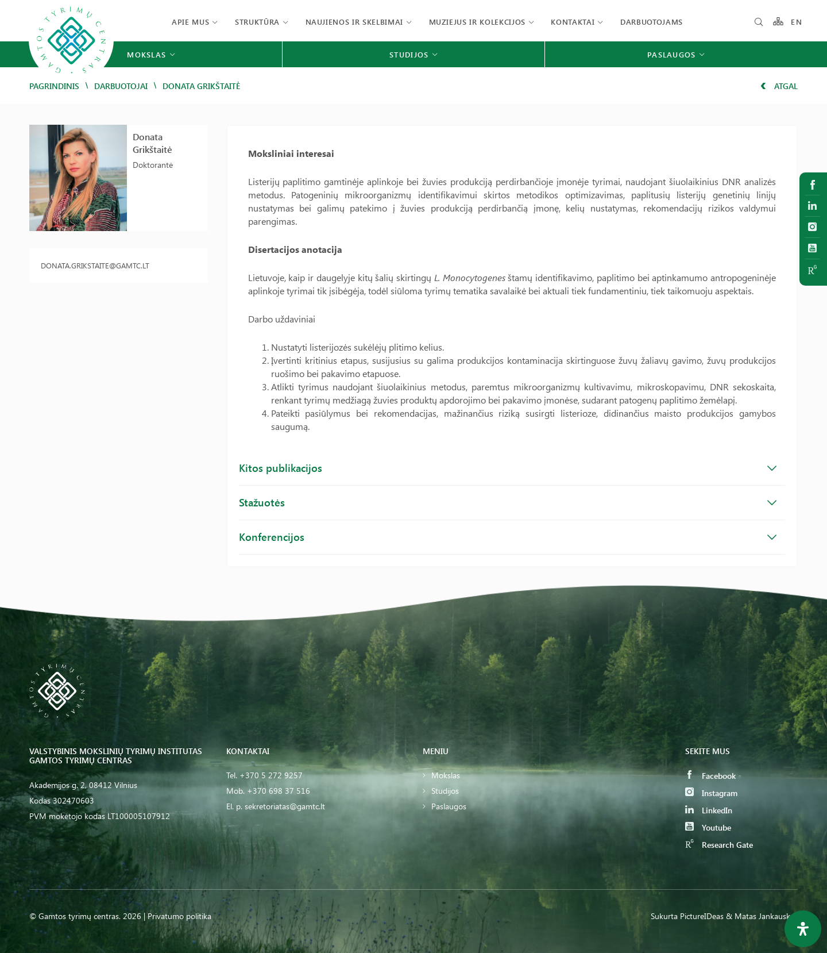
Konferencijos (508, 537)
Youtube (708, 827)
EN (796, 21)
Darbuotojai (121, 85)
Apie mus (190, 21)
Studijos (445, 790)
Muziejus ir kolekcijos (477, 21)
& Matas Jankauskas (762, 915)
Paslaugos (448, 806)
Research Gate (719, 844)
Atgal (779, 85)
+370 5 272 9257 (271, 775)
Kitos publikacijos (508, 468)
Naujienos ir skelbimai (354, 21)
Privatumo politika (179, 915)
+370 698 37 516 (278, 790)
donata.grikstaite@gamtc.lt (95, 265)
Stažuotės (508, 502)
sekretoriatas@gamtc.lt (285, 806)
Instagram (711, 792)
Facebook (710, 775)
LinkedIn (708, 810)
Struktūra (257, 21)
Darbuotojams (651, 21)
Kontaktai (572, 21)
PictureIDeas (702, 915)
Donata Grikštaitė (152, 142)
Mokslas (445, 775)
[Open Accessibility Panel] (803, 928)
